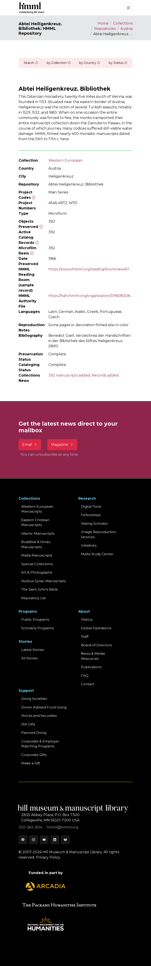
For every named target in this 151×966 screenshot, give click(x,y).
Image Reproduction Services (98, 534)
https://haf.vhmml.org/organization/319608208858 (92, 296)
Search (31, 63)
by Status (118, 63)
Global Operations (96, 628)
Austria (126, 29)
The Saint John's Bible (39, 589)
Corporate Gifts (33, 755)
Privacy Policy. (48, 857)
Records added (105, 375)
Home (103, 23)
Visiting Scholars (94, 523)
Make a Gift (30, 763)
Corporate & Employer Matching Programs (40, 743)
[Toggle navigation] (128, 8)
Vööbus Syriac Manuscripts (43, 581)
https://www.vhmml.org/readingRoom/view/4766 (90, 269)
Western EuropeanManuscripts (37, 509)
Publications (91, 667)
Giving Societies (34, 698)
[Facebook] (23, 839)
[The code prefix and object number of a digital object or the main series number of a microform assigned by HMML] (33, 197)
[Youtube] (44, 839)
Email (29, 444)
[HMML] (32, 8)
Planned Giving (33, 733)
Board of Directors (96, 645)
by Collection (59, 63)
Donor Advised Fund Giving (44, 707)
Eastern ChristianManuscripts (35, 522)
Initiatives (88, 545)
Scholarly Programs (37, 628)
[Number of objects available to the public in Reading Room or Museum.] (37, 243)
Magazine (62, 444)
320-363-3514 (31, 827)
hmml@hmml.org (62, 827)
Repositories (105, 29)
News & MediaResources (93, 656)
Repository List (33, 598)
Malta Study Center (97, 554)
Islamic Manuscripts (37, 533)
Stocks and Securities (39, 716)
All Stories (29, 658)
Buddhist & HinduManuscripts (35, 544)
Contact (87, 684)
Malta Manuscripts (36, 555)
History (87, 619)
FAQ (84, 675)
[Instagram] (33, 839)
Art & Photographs (36, 572)
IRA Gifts (28, 724)
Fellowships (91, 515)
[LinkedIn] (54, 839)
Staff (84, 636)
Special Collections (37, 564)
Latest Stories (32, 650)
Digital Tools (91, 506)
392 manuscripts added (69, 375)
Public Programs (35, 619)
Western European (65, 160)
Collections (123, 23)
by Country (89, 63)
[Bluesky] (65, 839)
